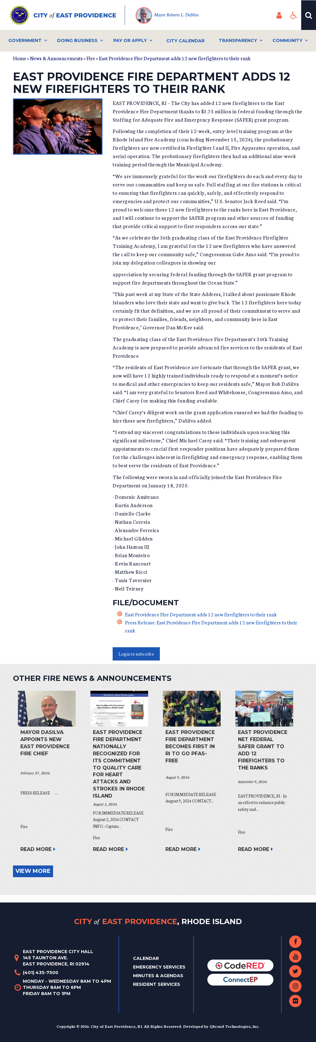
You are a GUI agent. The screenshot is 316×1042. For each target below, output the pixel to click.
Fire (90, 57)
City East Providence (158, 921)
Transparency (238, 40)
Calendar (146, 958)
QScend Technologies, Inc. (235, 1026)
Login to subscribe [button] (136, 654)
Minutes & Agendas (158, 975)
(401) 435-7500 (40, 972)
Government (25, 40)
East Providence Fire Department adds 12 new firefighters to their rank (201, 614)
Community (287, 40)
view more (33, 871)
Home (19, 57)
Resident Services (156, 984)
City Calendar (185, 41)
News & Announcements (56, 57)
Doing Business (77, 40)
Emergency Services (159, 967)
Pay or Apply (130, 40)
